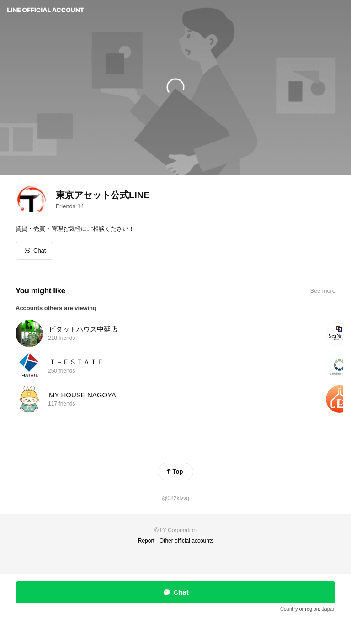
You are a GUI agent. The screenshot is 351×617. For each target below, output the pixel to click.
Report (146, 541)
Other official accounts (187, 541)
